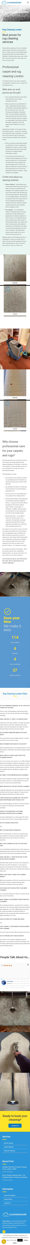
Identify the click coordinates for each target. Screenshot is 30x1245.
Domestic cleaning (9, 1151)
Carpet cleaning (8, 1147)
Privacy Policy (8, 1199)
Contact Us (15, 1125)
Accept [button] (20, 1240)
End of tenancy (8, 1143)
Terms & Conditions (10, 1195)
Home (8, 16)
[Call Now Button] (4, 1241)
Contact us (7, 1203)
